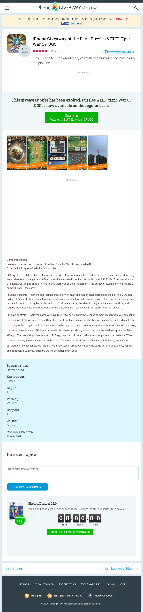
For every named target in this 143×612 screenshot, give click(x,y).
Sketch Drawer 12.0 (42, 503)
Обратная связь (91, 584)
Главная (23, 584)
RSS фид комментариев (68, 595)
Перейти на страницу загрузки (70, 532)
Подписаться (67, 584)
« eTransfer (13, 568)
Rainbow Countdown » (121, 568)
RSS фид (36, 595)
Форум (110, 584)
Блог (122, 584)
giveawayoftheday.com (66, 603)
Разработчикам (43, 584)
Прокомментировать (119, 51)
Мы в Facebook (103, 595)
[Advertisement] (85, 82)
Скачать (72, 117)
